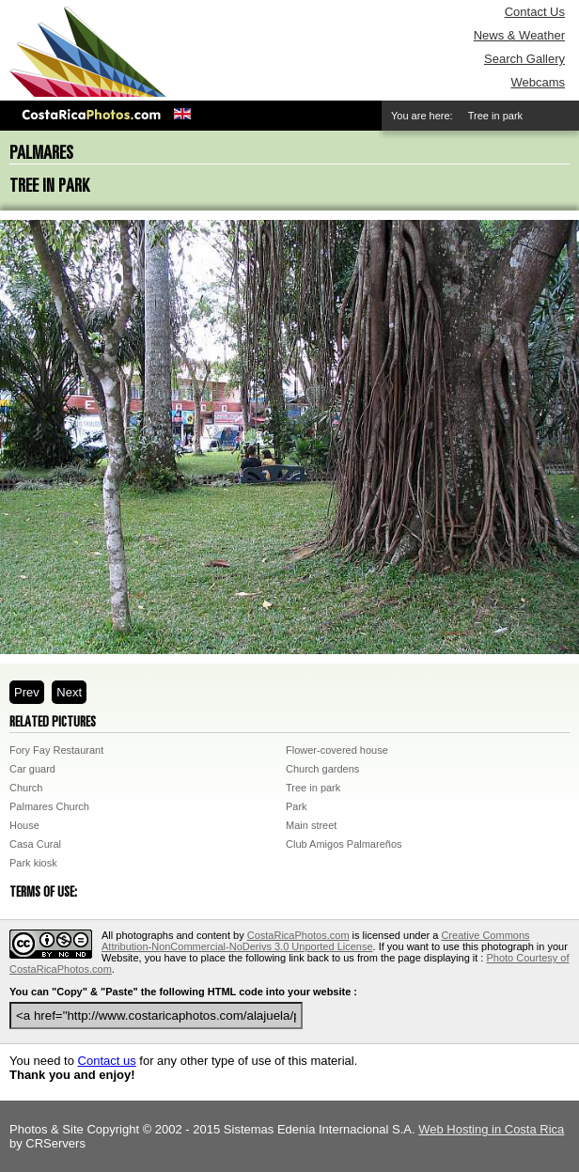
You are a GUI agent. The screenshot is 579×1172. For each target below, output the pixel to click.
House (24, 825)
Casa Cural (35, 844)
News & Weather (519, 35)
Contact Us (535, 12)
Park (296, 806)
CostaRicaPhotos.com (298, 935)
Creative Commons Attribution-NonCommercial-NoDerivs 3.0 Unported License (316, 941)
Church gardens (322, 768)
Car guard (32, 768)
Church (25, 787)
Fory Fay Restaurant (56, 750)
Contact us (107, 1061)
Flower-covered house (337, 750)
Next (69, 692)
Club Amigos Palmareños (344, 844)
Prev (26, 692)
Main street (311, 825)
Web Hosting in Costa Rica (491, 1129)
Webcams (537, 82)
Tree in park (313, 787)
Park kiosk (33, 862)
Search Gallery (524, 59)
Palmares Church (49, 806)
